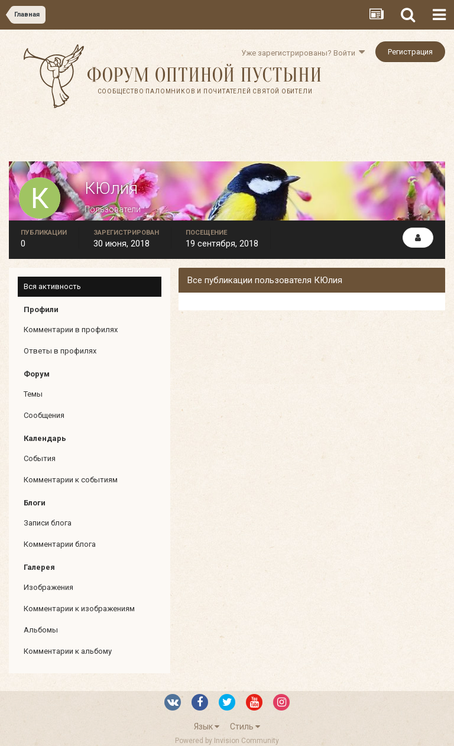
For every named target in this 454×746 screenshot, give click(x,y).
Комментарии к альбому (68, 651)
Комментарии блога (60, 544)
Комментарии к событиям (71, 479)
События (40, 458)
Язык (206, 726)
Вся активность (52, 286)
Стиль (245, 726)
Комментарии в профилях (71, 329)
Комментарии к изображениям (79, 608)
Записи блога (48, 522)
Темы (33, 394)
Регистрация (410, 51)
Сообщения (44, 415)
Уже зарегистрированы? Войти (303, 52)
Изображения (48, 587)
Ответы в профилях (60, 350)
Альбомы (41, 629)
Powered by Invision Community (227, 741)
